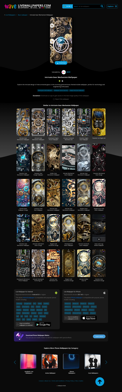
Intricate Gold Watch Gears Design (38, 244)
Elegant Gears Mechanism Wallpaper (84, 209)
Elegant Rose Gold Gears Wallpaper (99, 209)
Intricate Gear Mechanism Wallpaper (23, 138)
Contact (41, 381)
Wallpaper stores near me (61, 90)
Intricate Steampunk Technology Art (38, 279)
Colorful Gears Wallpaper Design (23, 209)
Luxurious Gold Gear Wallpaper (38, 209)
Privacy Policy (70, 381)
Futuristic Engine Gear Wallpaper (83, 138)
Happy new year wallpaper (77, 90)
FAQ (76, 381)
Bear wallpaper (23, 15)
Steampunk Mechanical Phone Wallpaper (23, 279)
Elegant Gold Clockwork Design (53, 244)
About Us (47, 381)
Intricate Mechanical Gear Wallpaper (68, 174)
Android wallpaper (28, 298)
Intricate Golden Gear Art (83, 279)
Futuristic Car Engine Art (98, 138)
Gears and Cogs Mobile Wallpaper (99, 244)
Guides (81, 381)
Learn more (99, 336)
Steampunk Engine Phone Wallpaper (53, 138)
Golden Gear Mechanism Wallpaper (53, 174)
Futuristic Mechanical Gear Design (99, 174)
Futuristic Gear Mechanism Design (99, 279)
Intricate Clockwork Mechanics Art (68, 138)
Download (61, 63)
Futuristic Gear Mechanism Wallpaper (23, 174)
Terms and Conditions (58, 381)
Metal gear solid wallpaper (45, 90)
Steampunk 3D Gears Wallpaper (68, 244)
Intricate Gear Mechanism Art (53, 279)
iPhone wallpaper (76, 298)
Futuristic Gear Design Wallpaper (38, 174)
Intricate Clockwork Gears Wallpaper (84, 244)
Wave (65, 72)
